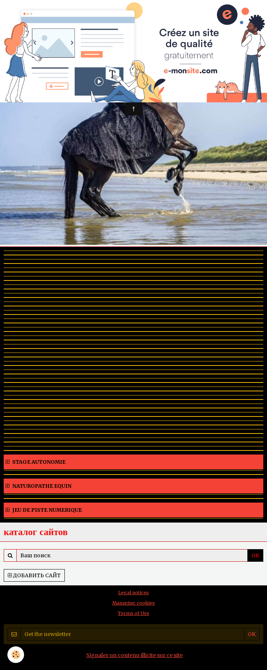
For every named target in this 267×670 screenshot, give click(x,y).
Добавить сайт (34, 575)
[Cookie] (15, 654)
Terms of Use (133, 613)
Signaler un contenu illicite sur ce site (134, 655)
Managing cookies (133, 603)
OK (255, 555)
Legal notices (133, 592)
